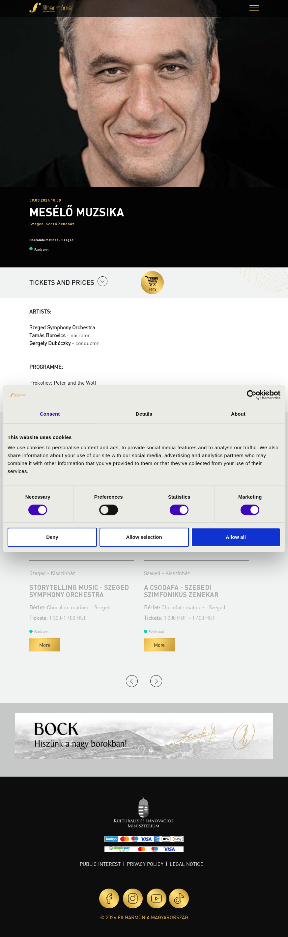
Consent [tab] (50, 414)
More (44, 645)
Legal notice (186, 864)
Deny (52, 537)
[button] (254, 8)
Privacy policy (145, 864)
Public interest (100, 864)
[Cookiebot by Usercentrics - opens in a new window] (251, 395)
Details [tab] (144, 414)
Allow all (236, 537)
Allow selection (144, 537)
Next (156, 681)
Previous (132, 681)
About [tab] (238, 414)
